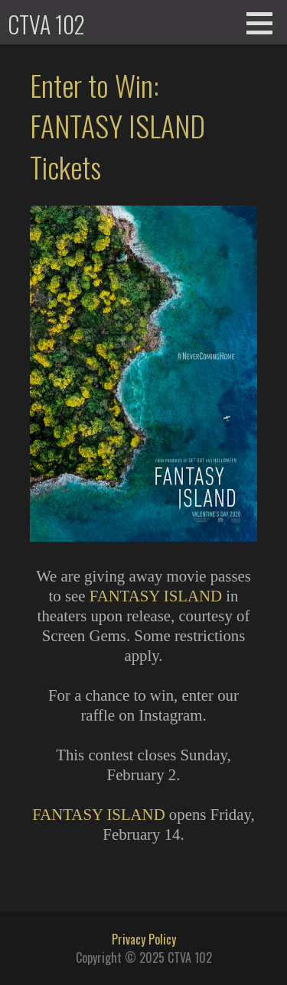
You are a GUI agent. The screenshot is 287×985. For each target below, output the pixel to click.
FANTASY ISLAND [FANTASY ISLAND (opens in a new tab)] (98, 814)
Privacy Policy (144, 939)
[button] (265, 23)
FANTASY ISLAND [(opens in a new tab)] (156, 595)
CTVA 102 (46, 24)
